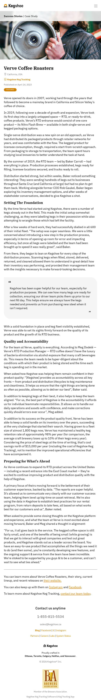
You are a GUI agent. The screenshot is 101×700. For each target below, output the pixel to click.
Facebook (75, 587)
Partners (34, 635)
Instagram (56, 587)
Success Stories (13, 16)
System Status (63, 635)
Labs (52, 635)
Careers (44, 635)
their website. (52, 580)
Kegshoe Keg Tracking (17, 79)
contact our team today (75, 593)
